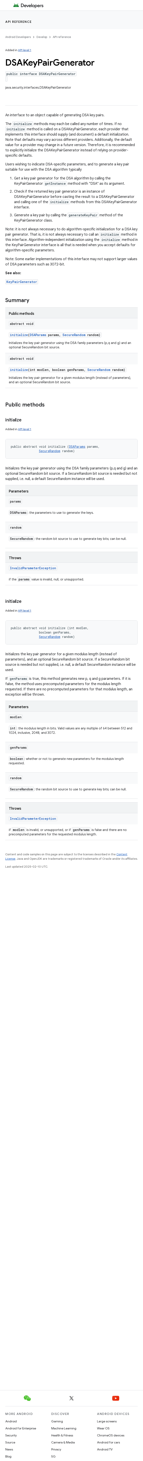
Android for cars (108, 1442)
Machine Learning (63, 1428)
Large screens (107, 1421)
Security (11, 1435)
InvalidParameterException (33, 568)
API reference (18, 22)
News (9, 1449)
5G (53, 1456)
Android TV (105, 1449)
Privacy (56, 1449)
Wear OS (103, 1428)
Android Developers (18, 37)
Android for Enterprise (20, 1428)
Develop (42, 37)
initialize (19, 335)
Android (11, 1421)
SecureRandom (73, 335)
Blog (8, 1456)
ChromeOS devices (110, 1435)
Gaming (57, 1421)
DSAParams (38, 335)
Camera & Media (63, 1442)
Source (10, 1442)
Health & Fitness (62, 1435)
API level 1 (24, 50)
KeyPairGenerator (21, 282)
